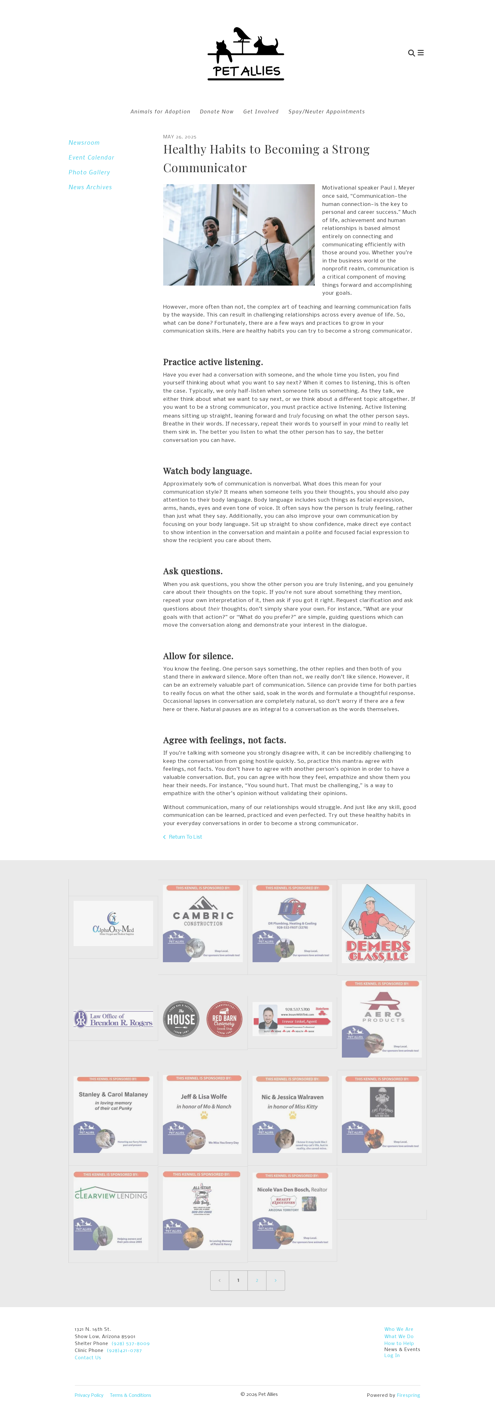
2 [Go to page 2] (257, 1280)
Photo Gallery (89, 172)
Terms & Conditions (130, 1395)
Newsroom (84, 142)
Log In (392, 1355)
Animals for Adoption (160, 111)
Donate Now (217, 111)
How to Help (399, 1343)
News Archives (90, 187)
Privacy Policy (89, 1395)
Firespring (408, 1395)
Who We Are (399, 1329)
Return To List (185, 837)
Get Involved (261, 111)
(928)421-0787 (124, 1350)
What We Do (399, 1336)
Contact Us (88, 1358)
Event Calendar (91, 157)
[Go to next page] (275, 1281)
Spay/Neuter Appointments (326, 111)
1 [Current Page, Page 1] (238, 1280)
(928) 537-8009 (130, 1343)
